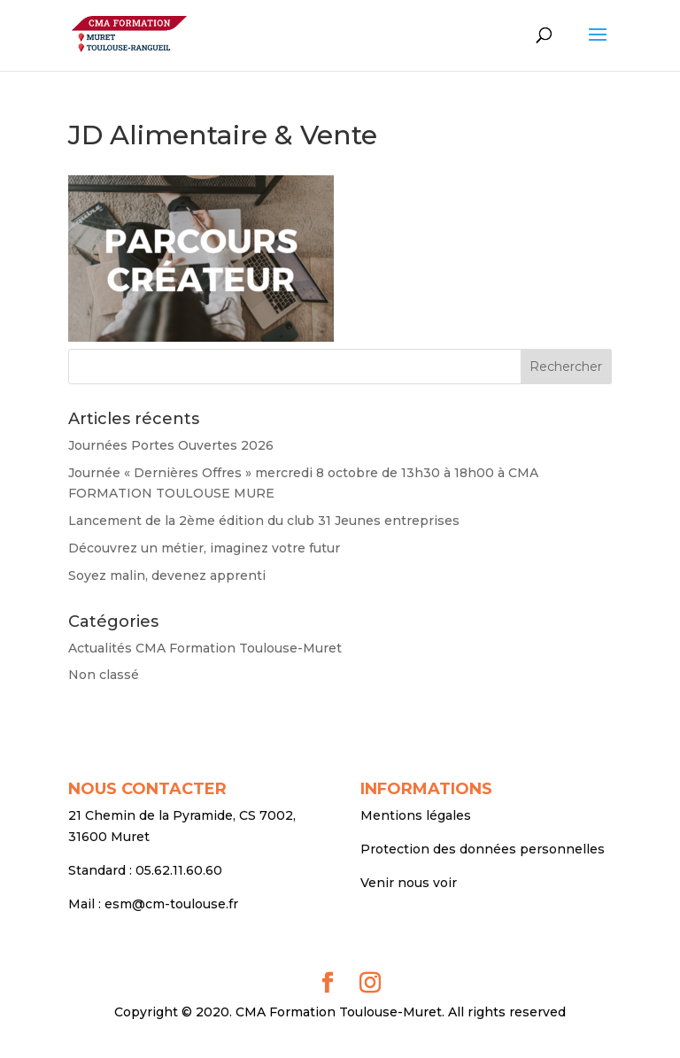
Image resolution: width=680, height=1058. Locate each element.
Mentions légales (415, 815)
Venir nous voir (408, 883)
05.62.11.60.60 (178, 870)
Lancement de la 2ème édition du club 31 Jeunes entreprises (264, 521)
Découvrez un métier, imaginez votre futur (204, 548)
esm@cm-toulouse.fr (171, 904)
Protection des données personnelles (482, 849)
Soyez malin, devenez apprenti (167, 575)
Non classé (103, 675)
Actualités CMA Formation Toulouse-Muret (205, 648)
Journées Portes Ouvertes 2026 (171, 445)
